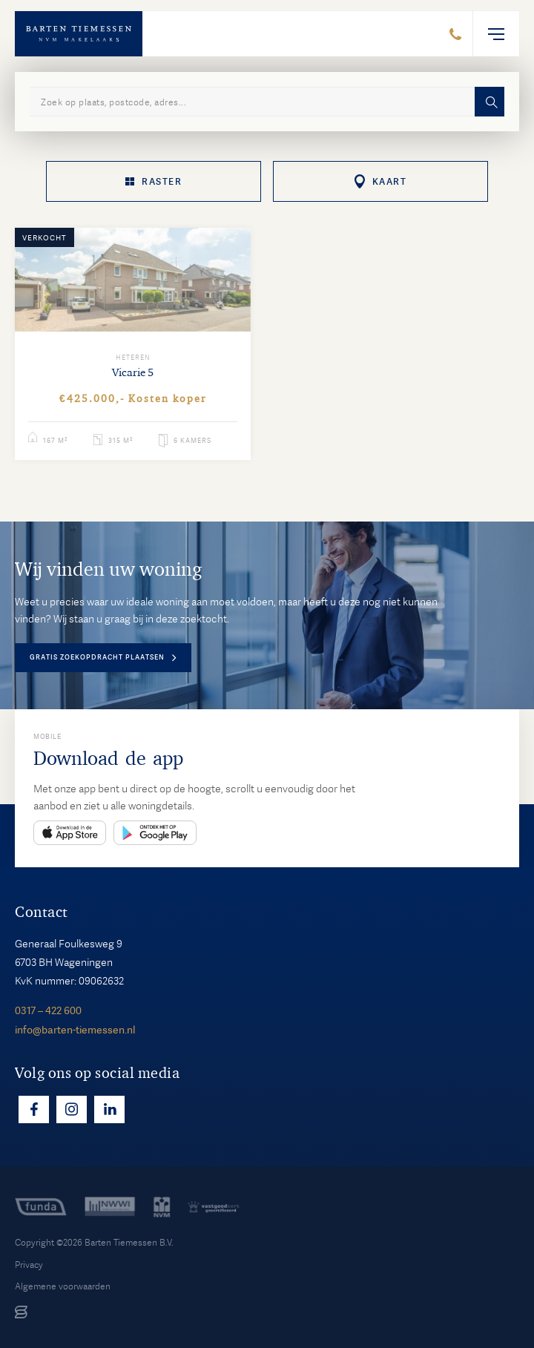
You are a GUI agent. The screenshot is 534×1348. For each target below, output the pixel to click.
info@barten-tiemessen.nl (75, 1030)
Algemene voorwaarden (63, 1286)
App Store (69, 833)
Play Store (155, 833)
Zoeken (489, 101)
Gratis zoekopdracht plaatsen (97, 657)
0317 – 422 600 (48, 1010)
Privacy (29, 1265)
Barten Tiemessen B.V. (129, 1242)
